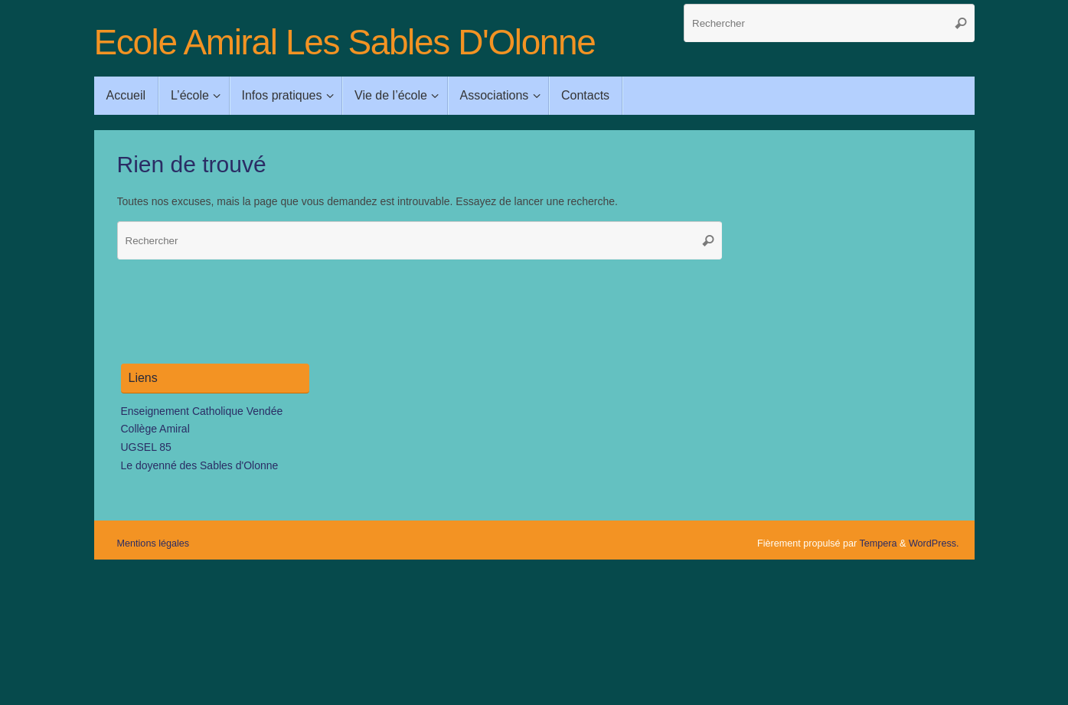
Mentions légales (153, 543)
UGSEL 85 (146, 447)
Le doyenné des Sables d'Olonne (200, 465)
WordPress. (934, 543)
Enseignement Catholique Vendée (202, 411)
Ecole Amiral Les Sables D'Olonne (345, 42)
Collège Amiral (155, 429)
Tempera (878, 543)
